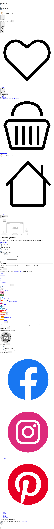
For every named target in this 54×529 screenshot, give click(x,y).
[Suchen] (10, 21)
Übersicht (2, 98)
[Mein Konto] (2, 90)
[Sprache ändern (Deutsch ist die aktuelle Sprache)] (2, 217)
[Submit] (0, 261)
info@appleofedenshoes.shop (18, 271)
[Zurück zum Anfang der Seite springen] (1, 523)
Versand (1, 273)
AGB (28, 265)
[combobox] (5, 21)
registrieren (4, 97)
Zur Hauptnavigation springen (22, 0)
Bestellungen (16, 98)
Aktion (2, 258)
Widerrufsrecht (3, 282)
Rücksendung (2, 275)
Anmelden (2, 96)
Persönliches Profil (7, 98)
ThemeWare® (24, 521)
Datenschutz (2, 278)
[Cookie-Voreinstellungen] (0, 527)
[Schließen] (0, 528)
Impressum (2, 280)
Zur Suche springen (13, 0)
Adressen (12, 98)
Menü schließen (4, 94)
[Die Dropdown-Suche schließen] (12, 21)
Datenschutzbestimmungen (10, 265)
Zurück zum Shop (3, 242)
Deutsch (4, 219)
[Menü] (2, 17)
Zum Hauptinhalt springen (5, 0)
